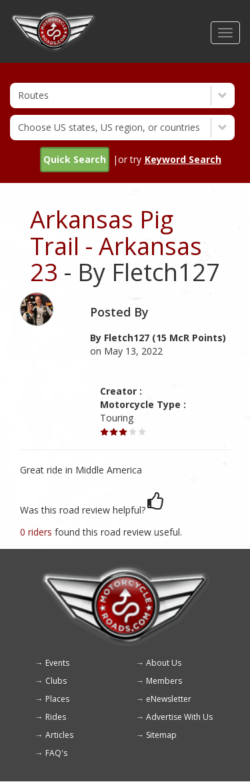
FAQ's (56, 753)
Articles (59, 735)
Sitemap (161, 735)
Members (164, 681)
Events (57, 662)
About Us (163, 662)
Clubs (56, 681)
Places (57, 699)
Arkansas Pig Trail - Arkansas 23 (116, 245)
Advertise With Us (179, 717)
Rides (55, 717)
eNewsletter (168, 699)
